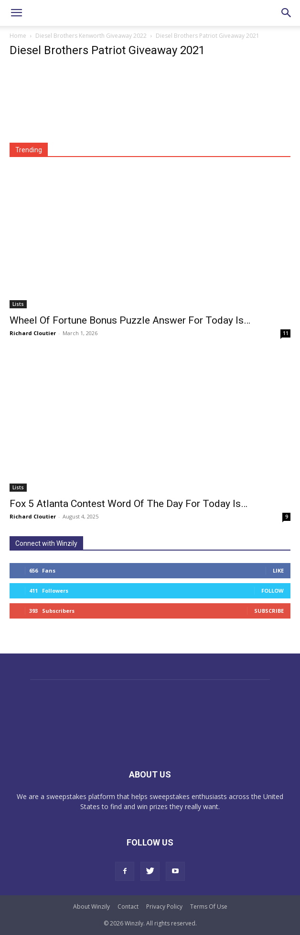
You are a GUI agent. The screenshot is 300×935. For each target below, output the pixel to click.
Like (278, 570)
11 (286, 333)
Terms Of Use (208, 906)
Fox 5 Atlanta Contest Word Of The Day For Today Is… (128, 503)
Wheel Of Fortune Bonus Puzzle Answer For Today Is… (130, 320)
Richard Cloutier (33, 333)
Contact (128, 906)
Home (18, 36)
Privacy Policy (164, 906)
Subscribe (269, 610)
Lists (18, 304)
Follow (272, 590)
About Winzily (91, 906)
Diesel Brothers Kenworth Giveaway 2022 (91, 36)
